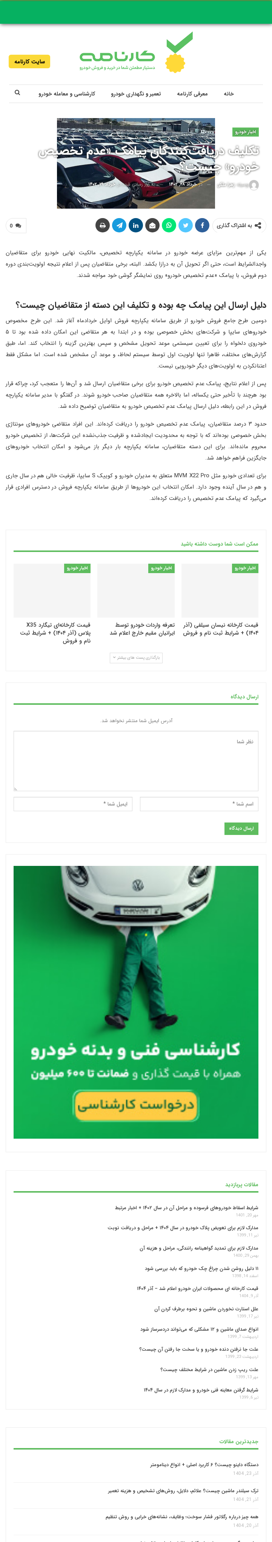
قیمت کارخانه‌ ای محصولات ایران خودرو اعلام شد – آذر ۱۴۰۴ (197, 1289)
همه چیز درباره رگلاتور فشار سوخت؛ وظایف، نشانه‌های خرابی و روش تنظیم (182, 1517)
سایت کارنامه (29, 61)
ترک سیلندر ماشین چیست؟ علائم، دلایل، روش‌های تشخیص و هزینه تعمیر (183, 1491)
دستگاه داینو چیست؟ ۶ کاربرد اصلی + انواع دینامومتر (204, 1465)
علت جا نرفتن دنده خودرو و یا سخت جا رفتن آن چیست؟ (198, 1349)
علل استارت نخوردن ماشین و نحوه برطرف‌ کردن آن (206, 1309)
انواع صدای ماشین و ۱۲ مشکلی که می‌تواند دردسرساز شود (199, 1329)
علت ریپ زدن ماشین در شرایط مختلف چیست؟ (209, 1370)
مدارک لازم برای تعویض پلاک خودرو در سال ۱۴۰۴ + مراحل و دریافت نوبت (183, 1228)
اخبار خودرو (245, 131)
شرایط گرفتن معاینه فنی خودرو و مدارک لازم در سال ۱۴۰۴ (201, 1390)
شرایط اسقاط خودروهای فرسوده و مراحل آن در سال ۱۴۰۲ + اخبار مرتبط (186, 1207)
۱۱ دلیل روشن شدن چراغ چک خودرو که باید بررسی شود (201, 1268)
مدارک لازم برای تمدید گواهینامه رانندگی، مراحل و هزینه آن (199, 1248)
